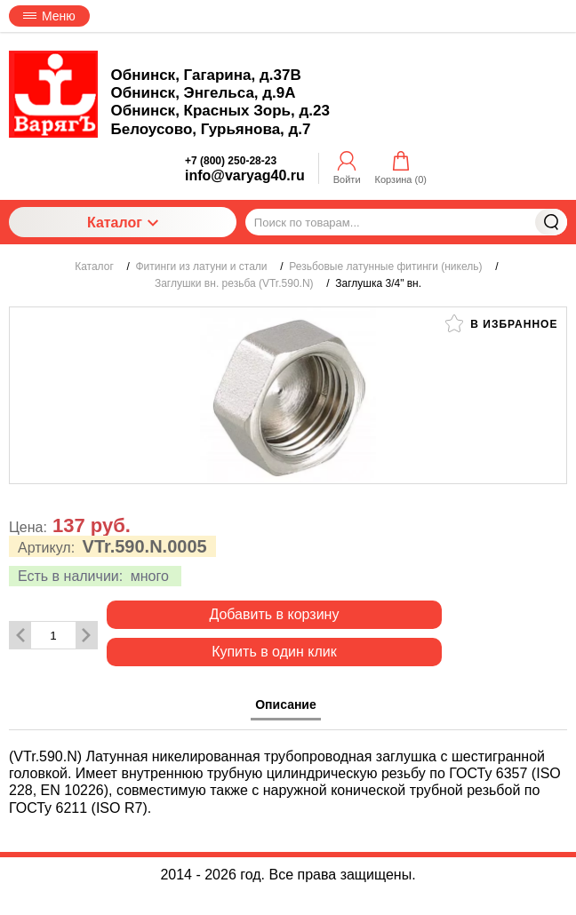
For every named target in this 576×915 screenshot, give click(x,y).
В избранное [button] (501, 323)
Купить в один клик (274, 651)
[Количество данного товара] (53, 635)
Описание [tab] (285, 704)
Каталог (122, 222)
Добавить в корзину (274, 614)
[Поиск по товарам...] (406, 222)
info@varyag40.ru (245, 175)
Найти (551, 222)
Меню (49, 16)
